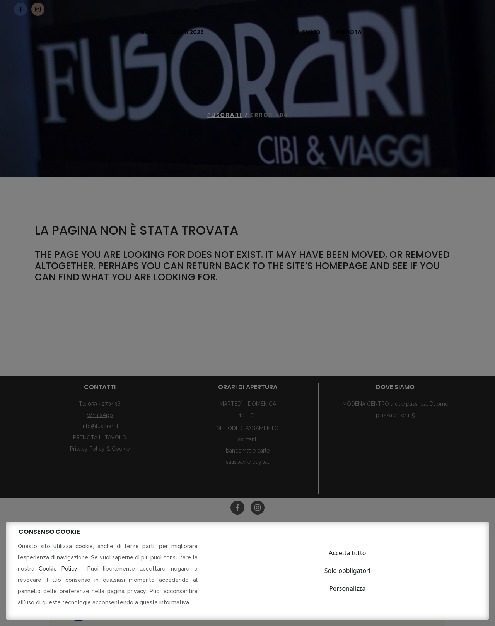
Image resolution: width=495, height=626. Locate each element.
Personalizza (347, 588)
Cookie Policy (60, 569)
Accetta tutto (347, 553)
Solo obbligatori (347, 570)
